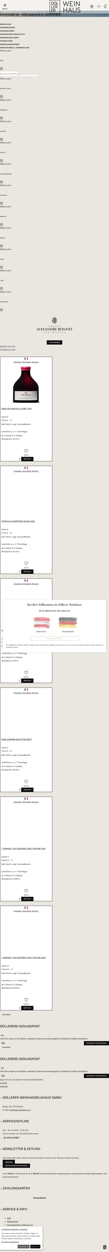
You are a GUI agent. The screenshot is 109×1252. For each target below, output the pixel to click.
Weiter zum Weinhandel (54, 638)
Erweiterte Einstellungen (10, 1242)
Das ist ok (35, 1247)
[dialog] (21, 1238)
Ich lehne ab (24, 1247)
